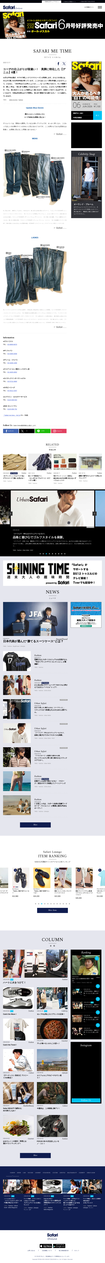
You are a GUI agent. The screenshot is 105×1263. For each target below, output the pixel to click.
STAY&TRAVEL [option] (46, 1173)
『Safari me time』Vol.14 (11, 415)
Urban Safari (47, 715)
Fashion (20, 100)
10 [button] (63, 903)
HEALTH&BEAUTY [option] (72, 1173)
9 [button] (64, 553)
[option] (52, 521)
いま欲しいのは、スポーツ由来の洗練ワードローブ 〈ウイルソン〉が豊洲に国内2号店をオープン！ (50, 806)
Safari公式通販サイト (69, 1)
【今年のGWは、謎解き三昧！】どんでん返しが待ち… (91, 993)
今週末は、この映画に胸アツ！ (48, 1108)
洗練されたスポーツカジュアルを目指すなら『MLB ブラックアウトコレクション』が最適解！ (50, 662)
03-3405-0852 (12, 372)
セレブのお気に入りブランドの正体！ (51, 1014)
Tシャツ (26, 1209)
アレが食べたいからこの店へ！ (48, 1043)
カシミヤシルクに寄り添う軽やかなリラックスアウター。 (50, 758)
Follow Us (86, 1100)
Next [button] (94, 514)
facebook (11, 431)
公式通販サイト (89, 7)
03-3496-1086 (12, 363)
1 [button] (40, 553)
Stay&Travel (16, 646)
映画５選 (89, 982)
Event (5, 1207)
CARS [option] (24, 1173)
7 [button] (58, 553)
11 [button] (66, 903)
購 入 (97, 115)
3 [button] (46, 553)
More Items (52, 910)
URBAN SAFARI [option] (91, 1173)
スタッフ (76, 1250)
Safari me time (13, 100)
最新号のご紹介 (78, 113)
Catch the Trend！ (10, 1045)
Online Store (47, 690)
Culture (78, 982)
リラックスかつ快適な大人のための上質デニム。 (50, 710)
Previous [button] (10, 514)
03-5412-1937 (12, 390)
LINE (43, 431)
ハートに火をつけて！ (14, 982)
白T (30, 1209)
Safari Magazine (12, 1207)
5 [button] (52, 553)
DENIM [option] (19, 1173)
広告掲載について (47, 1250)
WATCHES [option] (30, 1173)
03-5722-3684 (12, 381)
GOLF (53, 738)
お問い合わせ (31, 1250)
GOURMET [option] (38, 1173)
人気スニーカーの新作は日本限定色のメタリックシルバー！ (52, 1202)
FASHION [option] (12, 1173)
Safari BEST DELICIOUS (87, 1)
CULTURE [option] (55, 1173)
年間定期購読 (77, 117)
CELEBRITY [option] (82, 1173)
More (35, 825)
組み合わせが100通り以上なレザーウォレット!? (65, 478)
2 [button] (43, 553)
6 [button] (55, 553)
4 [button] (49, 553)
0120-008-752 (12, 409)
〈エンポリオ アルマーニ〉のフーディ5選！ (39, 478)
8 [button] (61, 553)
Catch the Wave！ (10, 1014)
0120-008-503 (12, 400)
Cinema (83, 982)
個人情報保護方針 (64, 1250)
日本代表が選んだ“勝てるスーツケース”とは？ (33, 641)
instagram (59, 431)
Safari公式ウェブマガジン (51, 1)
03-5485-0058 (12, 354)
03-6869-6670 (12, 344)
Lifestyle (22, 646)
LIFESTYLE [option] (62, 1173)
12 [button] (69, 903)
